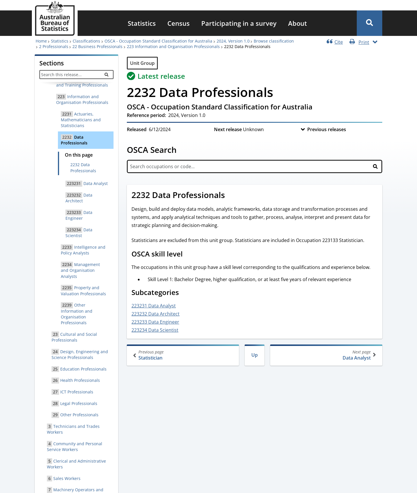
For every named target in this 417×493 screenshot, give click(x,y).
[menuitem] (141, 23)
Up (254, 355)
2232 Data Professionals (83, 167)
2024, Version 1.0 (233, 41)
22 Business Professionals (97, 46)
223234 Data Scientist (154, 330)
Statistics (142, 23)
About (297, 23)
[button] (369, 23)
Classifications (86, 41)
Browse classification (274, 41)
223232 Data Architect (155, 314)
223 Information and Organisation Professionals (173, 46)
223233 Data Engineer (155, 322)
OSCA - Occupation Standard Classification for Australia (158, 41)
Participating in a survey (239, 23)
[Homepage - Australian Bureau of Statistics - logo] (55, 18)
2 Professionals (53, 46)
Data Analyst (325, 355)
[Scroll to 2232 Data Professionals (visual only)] (231, 196)
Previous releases (326, 129)
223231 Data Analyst (153, 306)
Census (178, 23)
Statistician (183, 355)
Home (41, 41)
